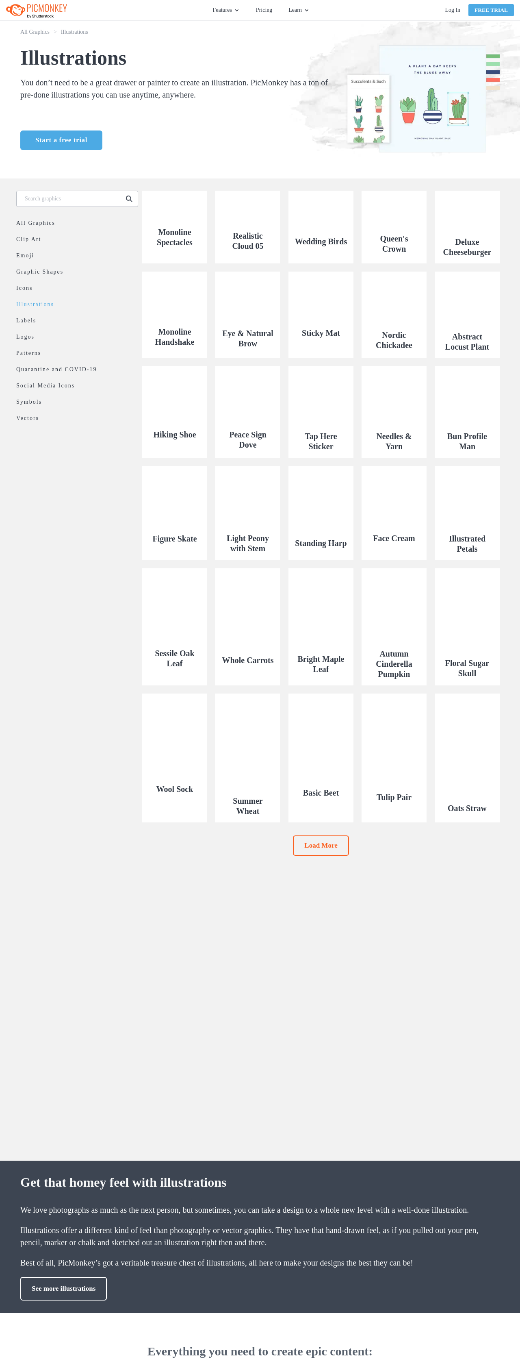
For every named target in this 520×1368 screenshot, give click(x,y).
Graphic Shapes (39, 272)
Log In (452, 10)
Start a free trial (61, 140)
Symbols (29, 402)
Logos (25, 337)
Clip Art (28, 239)
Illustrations (35, 304)
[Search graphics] (70, 198)
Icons (24, 288)
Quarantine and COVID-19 (56, 369)
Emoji (25, 255)
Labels (26, 321)
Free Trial (491, 10)
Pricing (264, 10)
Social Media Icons (45, 386)
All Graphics (35, 32)
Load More (320, 845)
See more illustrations (63, 1288)
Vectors (27, 418)
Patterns (28, 353)
